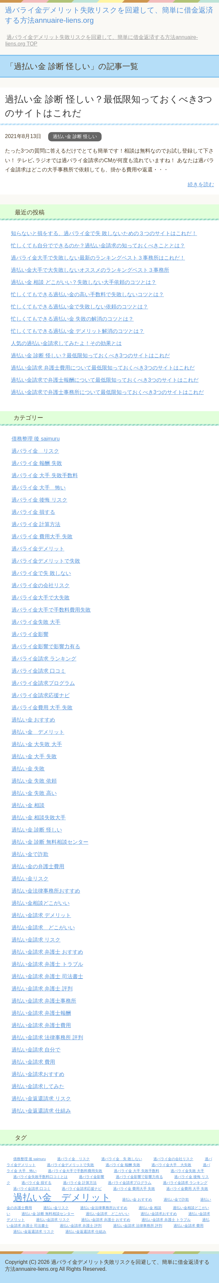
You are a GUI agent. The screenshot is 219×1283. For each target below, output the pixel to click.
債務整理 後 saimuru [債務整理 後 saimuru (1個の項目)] (29, 1159)
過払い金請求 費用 (33, 1062)
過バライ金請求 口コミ (39, 671)
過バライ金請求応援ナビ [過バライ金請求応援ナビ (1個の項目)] (82, 1189)
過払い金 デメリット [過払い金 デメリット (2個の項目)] (62, 1197)
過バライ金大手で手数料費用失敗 (51, 610)
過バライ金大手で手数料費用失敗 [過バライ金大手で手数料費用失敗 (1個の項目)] (75, 1171)
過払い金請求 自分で (36, 1049)
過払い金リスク (30, 878)
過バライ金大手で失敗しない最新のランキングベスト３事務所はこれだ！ (98, 258)
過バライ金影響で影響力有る (46, 646)
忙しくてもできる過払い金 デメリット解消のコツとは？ (77, 331)
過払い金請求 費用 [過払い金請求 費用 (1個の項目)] (188, 1226)
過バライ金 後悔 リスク (39, 500)
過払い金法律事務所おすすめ (46, 891)
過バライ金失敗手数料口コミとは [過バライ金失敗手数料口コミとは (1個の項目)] (40, 1177)
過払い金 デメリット (38, 732)
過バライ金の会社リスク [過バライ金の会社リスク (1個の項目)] (173, 1159)
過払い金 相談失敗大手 (39, 817)
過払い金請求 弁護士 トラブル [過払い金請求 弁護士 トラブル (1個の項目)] (166, 1220)
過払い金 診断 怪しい (75, 136)
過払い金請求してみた (38, 1086)
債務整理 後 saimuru (36, 439)
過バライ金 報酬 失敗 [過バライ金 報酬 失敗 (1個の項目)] (123, 1165)
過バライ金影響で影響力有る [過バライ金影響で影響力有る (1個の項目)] (139, 1177)
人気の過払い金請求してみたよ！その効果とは (66, 343)
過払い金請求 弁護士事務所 (44, 1001)
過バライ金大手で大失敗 (41, 597)
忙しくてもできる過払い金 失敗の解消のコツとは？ (72, 319)
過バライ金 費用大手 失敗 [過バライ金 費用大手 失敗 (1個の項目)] (134, 1189)
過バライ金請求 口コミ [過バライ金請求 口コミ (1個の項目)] (31, 1189)
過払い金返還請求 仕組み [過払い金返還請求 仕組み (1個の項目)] (85, 1231)
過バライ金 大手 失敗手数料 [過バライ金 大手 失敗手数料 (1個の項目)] (136, 1171)
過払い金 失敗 (28, 768)
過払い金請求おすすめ (38, 1074)
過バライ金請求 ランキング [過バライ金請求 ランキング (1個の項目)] (185, 1183)
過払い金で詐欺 (30, 854)
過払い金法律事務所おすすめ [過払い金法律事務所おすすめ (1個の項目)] (103, 1208)
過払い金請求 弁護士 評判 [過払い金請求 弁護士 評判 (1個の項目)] (81, 1226)
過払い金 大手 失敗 (34, 756)
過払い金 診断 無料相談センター (50, 842)
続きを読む (201, 184)
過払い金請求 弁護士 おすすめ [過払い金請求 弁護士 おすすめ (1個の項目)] (105, 1220)
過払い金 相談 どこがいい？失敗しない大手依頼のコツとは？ (83, 282)
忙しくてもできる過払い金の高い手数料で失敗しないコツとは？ (87, 294)
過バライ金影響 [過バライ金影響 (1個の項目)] (91, 1177)
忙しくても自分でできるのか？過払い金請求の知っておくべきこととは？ (98, 245)
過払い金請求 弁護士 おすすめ (47, 952)
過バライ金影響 (30, 634)
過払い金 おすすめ (33, 720)
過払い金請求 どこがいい (43, 927)
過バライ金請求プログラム (43, 683)
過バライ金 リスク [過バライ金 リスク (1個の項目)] (73, 1159)
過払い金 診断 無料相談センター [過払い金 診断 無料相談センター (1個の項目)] (47, 1214)
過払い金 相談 (28, 805)
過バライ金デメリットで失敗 (46, 561)
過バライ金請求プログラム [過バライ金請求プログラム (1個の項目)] (129, 1183)
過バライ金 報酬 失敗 (37, 463)
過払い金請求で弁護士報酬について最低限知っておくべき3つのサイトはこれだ (105, 380)
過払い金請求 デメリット (41, 915)
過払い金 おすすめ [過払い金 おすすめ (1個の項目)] (137, 1199)
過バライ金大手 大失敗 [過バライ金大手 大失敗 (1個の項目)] (171, 1165)
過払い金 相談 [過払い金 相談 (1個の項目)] (150, 1208)
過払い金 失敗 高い (34, 793)
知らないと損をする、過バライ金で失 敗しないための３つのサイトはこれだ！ (104, 233)
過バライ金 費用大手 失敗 (42, 536)
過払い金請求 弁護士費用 (41, 1025)
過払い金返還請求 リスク (41, 1098)
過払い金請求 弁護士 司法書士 (47, 976)
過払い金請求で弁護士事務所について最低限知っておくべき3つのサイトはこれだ (107, 392)
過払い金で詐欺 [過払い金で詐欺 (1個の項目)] (176, 1199)
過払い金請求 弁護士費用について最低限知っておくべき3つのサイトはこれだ (103, 368)
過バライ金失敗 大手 (36, 622)
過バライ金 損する (33, 512)
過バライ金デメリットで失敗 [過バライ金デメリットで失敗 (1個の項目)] (70, 1165)
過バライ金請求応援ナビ (41, 695)
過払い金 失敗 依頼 (34, 781)
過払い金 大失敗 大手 (37, 744)
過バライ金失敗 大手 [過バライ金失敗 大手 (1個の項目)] (187, 1171)
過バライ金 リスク (35, 451)
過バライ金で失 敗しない (41, 573)
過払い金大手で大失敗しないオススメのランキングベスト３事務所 (90, 270)
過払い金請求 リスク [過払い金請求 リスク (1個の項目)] (53, 1220)
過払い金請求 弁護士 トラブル (47, 964)
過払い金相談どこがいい (41, 903)
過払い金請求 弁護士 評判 (42, 988)
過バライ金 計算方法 (36, 524)
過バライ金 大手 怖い (39, 487)
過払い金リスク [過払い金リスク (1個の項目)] (56, 1208)
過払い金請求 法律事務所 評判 (47, 1037)
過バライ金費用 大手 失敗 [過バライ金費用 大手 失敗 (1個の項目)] (187, 1189)
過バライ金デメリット (38, 549)
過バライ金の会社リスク (41, 585)
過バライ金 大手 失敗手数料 (45, 475)
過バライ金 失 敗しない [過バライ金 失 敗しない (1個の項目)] (121, 1159)
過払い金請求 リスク (36, 940)
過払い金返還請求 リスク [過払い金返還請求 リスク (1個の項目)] (33, 1231)
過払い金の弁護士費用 (38, 866)
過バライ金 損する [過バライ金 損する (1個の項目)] (36, 1183)
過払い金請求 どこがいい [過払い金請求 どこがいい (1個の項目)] (107, 1214)
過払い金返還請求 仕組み (41, 1111)
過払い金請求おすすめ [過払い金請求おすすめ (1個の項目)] (159, 1214)
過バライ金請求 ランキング (44, 658)
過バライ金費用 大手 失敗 (42, 707)
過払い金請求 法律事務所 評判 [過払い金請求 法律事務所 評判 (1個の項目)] (137, 1226)
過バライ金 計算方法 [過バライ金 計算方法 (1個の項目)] (80, 1183)
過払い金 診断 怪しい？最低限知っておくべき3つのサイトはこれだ (90, 355)
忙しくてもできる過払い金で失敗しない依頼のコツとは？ (79, 306)
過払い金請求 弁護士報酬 (41, 1013)
